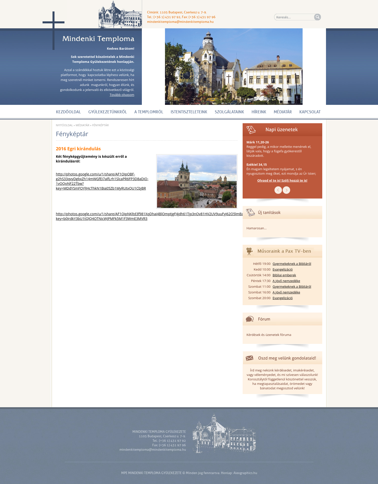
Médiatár (283, 112)
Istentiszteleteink (189, 112)
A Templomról (148, 112)
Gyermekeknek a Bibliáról (292, 263)
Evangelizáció (283, 269)
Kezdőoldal (68, 112)
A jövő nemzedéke (286, 281)
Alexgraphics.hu (245, 473)
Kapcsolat (310, 112)
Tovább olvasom (122, 94)
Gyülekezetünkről (107, 112)
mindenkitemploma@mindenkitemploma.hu (180, 22)
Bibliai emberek (284, 275)
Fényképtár (100, 125)
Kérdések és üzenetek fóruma (269, 334)
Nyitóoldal (64, 125)
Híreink (259, 112)
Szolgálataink (229, 112)
